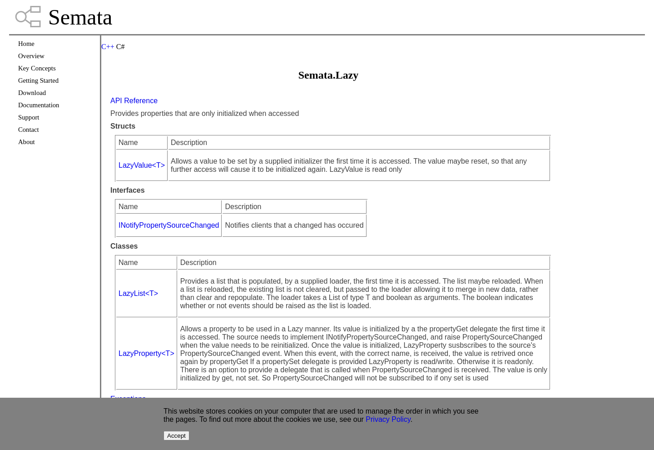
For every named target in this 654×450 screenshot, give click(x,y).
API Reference (134, 101)
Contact (28, 129)
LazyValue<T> (142, 165)
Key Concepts (37, 68)
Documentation (38, 105)
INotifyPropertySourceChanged (169, 225)
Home (26, 43)
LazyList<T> (138, 293)
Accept (176, 435)
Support (28, 117)
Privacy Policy (388, 419)
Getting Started (38, 80)
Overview (31, 56)
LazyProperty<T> (146, 353)
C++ (107, 46)
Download (32, 92)
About (26, 141)
